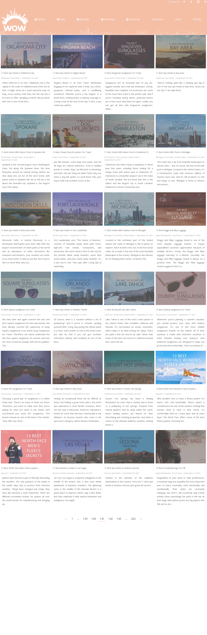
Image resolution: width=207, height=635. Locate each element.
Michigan (159, 157)
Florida (55, 235)
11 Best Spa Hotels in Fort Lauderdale (70, 230)
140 (93, 519)
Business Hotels (59, 473)
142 (110, 519)
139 (85, 519)
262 (133, 519)
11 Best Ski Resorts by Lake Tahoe (120, 309)
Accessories (109, 78)
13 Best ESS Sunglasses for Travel (16, 388)
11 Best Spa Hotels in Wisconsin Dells (18, 230)
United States (17, 157)
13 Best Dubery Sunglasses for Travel (173, 309)
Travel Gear (120, 78)
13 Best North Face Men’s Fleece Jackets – (20, 468)
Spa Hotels (15, 78)
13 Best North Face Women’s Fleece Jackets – (176, 388)
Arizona (107, 473)
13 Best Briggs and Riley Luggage (171, 230)
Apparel (159, 394)
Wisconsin (15, 235)
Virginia (66, 78)
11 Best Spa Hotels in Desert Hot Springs (122, 388)
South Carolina (121, 157)
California (160, 78)
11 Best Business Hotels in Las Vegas (69, 468)
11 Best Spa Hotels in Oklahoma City (17, 73)
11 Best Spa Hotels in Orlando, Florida (70, 309)
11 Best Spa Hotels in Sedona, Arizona (121, 468)
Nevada (70, 473)
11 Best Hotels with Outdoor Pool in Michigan (125, 230)
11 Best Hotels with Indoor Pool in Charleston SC (126, 152)
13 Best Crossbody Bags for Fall (170, 468)
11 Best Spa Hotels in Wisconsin (67, 388)
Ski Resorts (118, 314)
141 (102, 519)
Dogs (55, 157)
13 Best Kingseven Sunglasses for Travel (122, 73)
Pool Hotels (6, 157)
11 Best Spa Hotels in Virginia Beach (69, 73)
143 (119, 519)
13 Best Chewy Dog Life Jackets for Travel (72, 152)
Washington (29, 157)
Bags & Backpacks (163, 235)
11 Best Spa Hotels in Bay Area (170, 73)
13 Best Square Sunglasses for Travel (18, 309)
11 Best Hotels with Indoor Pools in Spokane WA (23, 152)
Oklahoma (5, 78)
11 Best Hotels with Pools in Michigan (173, 152)
